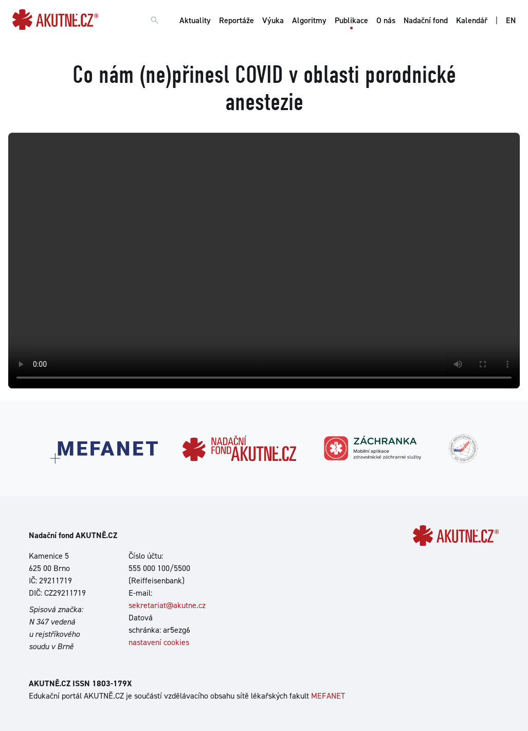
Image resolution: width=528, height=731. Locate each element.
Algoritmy (309, 20)
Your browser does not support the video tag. (264, 261)
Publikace (351, 20)
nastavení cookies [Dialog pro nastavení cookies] (159, 642)
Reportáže (236, 20)
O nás (385, 20)
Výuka (273, 20)
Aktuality (195, 20)
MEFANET (328, 695)
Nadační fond (426, 20)
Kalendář (471, 20)
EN (511, 20)
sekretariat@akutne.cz (167, 605)
